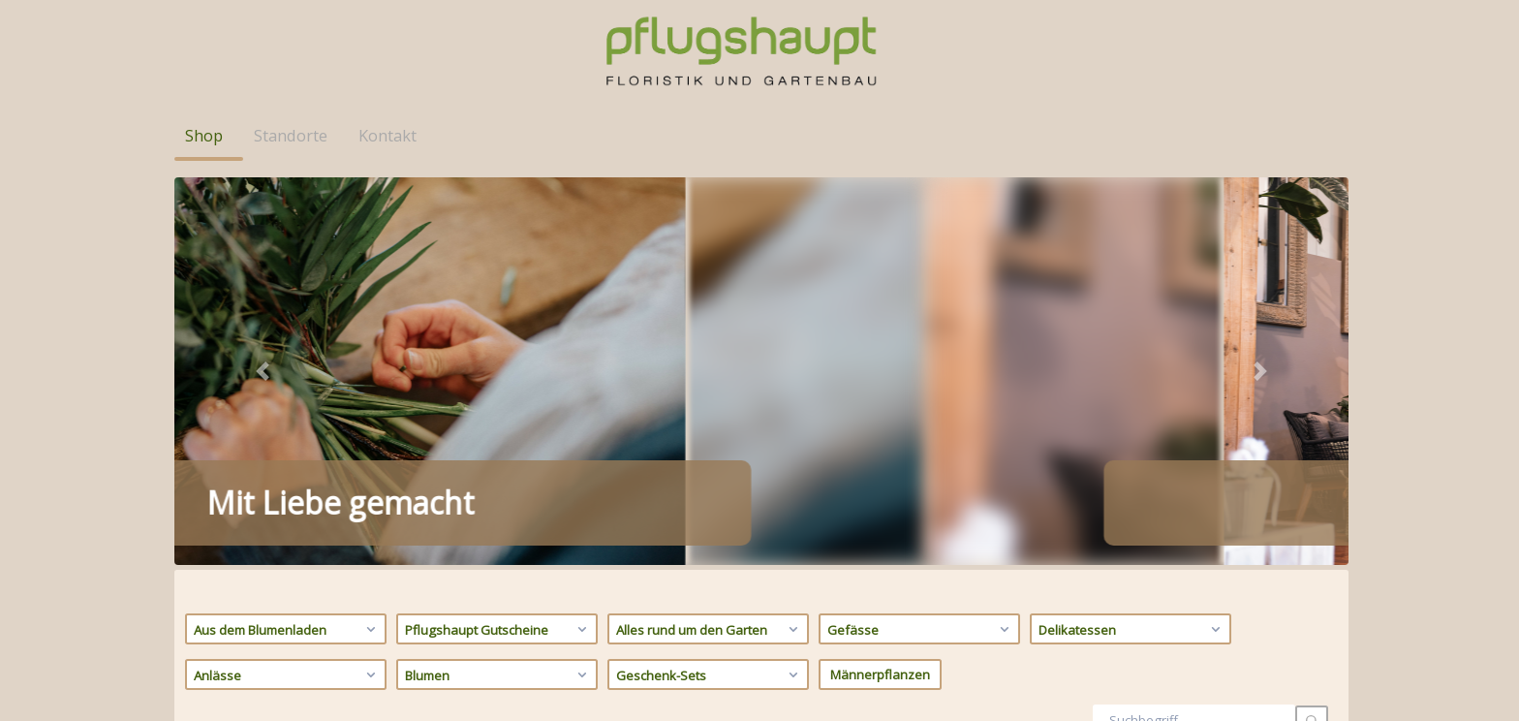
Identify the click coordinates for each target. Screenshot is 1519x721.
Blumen (498, 282)
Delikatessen (1131, 236)
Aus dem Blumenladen (287, 236)
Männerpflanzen (880, 282)
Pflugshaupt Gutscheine (498, 236)
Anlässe (287, 282)
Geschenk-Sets (709, 282)
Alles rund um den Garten (709, 236)
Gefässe (920, 236)
